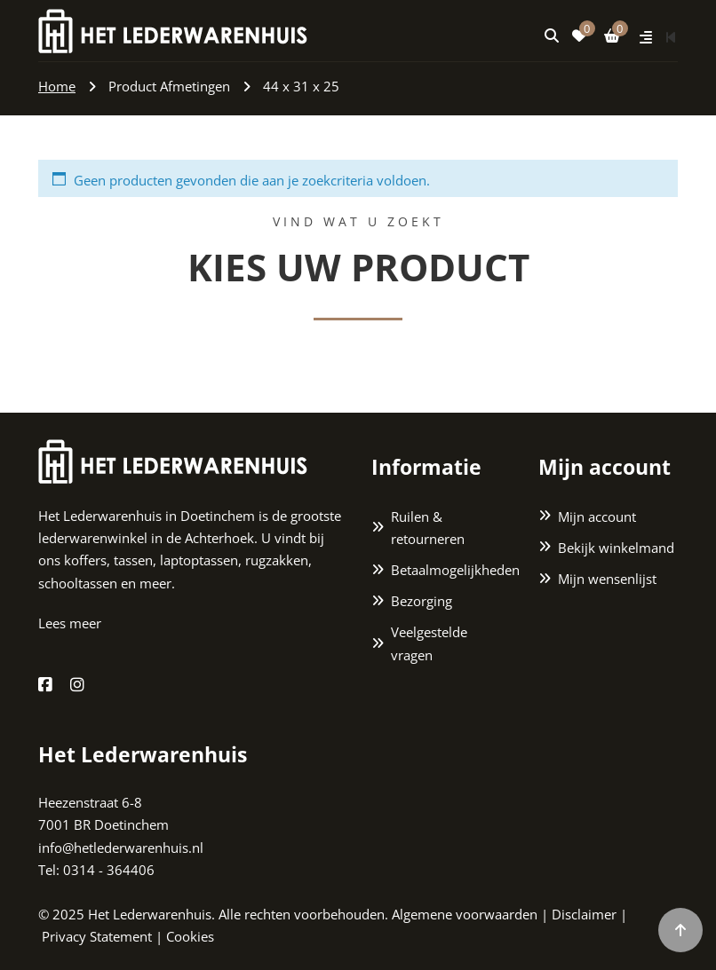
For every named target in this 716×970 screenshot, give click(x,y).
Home (57, 86)
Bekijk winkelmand (616, 547)
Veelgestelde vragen (429, 643)
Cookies (190, 936)
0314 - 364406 (109, 870)
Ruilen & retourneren (428, 528)
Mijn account (597, 516)
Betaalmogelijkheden (451, 570)
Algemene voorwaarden (464, 914)
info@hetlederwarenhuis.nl (120, 847)
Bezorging (421, 601)
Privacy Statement (97, 936)
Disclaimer (584, 914)
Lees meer (69, 623)
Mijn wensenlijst (607, 579)
